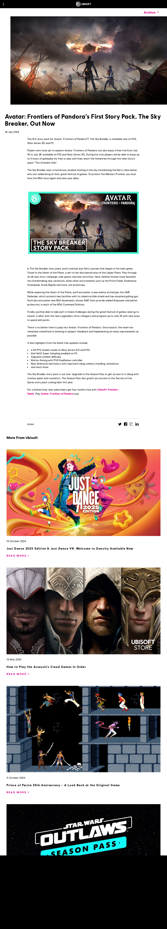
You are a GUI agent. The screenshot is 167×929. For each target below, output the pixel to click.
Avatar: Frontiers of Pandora (57, 393)
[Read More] (16, 555)
